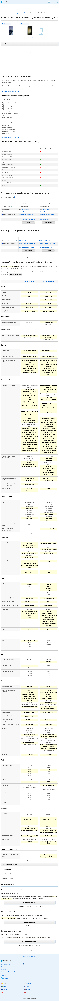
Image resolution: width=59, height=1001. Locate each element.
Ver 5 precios (25, 209)
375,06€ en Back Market (25, 240)
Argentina (27, 983)
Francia (27, 989)
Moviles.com (6, 2)
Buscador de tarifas (29, 873)
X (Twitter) (4, 978)
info (11, 206)
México (3, 992)
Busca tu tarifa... (29, 922)
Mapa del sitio (4, 966)
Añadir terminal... (29, 44)
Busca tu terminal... (29, 902)
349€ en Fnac (22, 211)
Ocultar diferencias (16, 274)
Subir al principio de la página (29, 956)
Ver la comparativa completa (10, 91)
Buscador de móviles (29, 878)
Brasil (3, 986)
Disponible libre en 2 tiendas (26, 214)
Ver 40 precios (48, 250)
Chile (26, 986)
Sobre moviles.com (5, 964)
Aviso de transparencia (8, 197)
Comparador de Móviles (21, 13)
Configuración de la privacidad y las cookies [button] (12, 972)
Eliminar (4, 23)
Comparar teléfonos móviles (29, 864)
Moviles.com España (7, 13)
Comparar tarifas (29, 869)
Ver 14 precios (28, 250)
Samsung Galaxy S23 (29, 37)
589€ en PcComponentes (46, 211)
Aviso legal (3, 969)
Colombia (4, 989)
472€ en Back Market (44, 240)
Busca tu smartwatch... (29, 941)
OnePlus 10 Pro (11, 37)
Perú (26, 992)
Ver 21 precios (46, 209)
